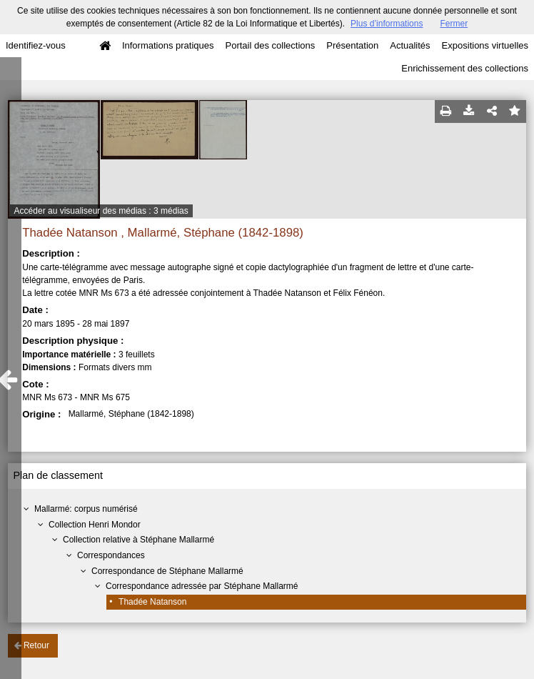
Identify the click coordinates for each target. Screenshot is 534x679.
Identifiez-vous (36, 45)
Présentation (352, 45)
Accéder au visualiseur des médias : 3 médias (101, 211)
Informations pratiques (168, 45)
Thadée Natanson (152, 602)
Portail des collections (271, 45)
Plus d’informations (387, 24)
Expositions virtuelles (485, 45)
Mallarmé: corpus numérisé (86, 509)
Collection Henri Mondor (95, 525)
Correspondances (111, 555)
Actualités (410, 45)
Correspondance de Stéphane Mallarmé (167, 571)
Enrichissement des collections (464, 68)
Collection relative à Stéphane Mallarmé (138, 540)
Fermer (454, 24)
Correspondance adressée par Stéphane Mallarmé (202, 586)
